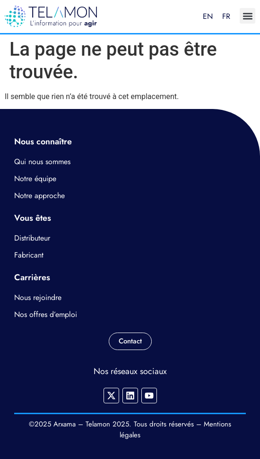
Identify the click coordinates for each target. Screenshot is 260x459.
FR (226, 16)
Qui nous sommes (42, 161)
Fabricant (28, 255)
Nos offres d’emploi (45, 314)
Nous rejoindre (37, 297)
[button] (247, 16)
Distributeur (32, 238)
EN (208, 16)
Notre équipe (35, 178)
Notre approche (39, 195)
